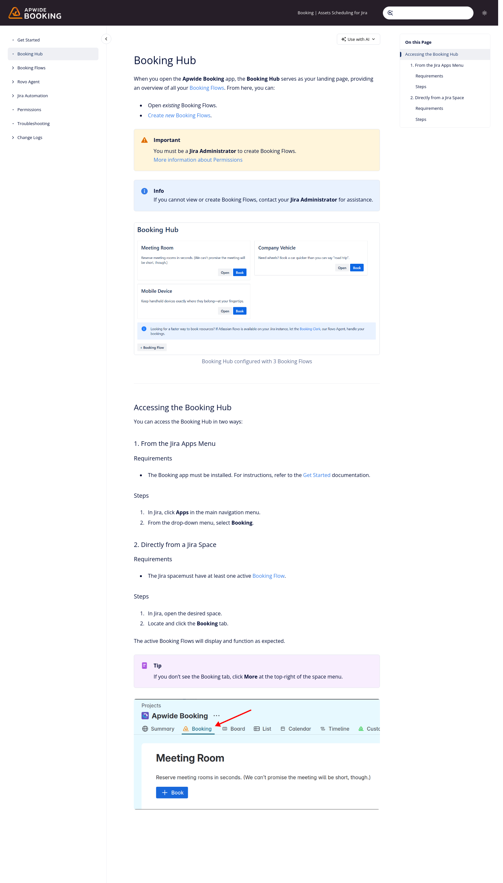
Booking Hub (30, 54)
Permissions (29, 109)
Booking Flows (31, 68)
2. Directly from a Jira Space (437, 97)
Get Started (28, 40)
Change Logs (29, 137)
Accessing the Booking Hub (431, 54)
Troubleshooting (33, 123)
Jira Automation (32, 96)
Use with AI (358, 39)
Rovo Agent (28, 82)
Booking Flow (269, 575)
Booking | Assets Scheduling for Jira (332, 13)
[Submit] (390, 13)
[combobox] (428, 13)
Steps (421, 86)
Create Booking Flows (179, 115)
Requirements (429, 76)
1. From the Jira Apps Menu (436, 65)
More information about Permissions (198, 159)
